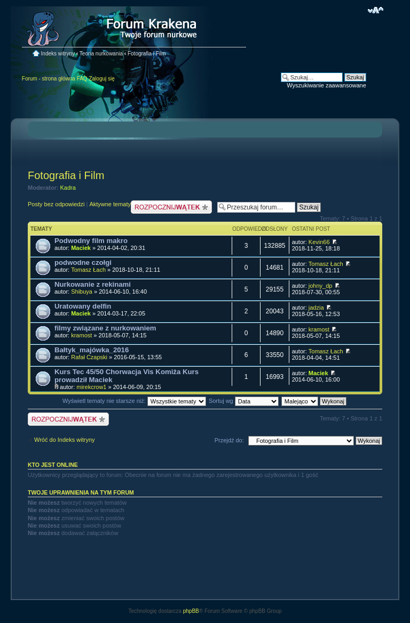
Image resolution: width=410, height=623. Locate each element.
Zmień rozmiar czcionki (375, 10)
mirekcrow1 (91, 387)
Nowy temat (171, 207)
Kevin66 (319, 242)
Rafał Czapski (89, 357)
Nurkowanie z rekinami (92, 284)
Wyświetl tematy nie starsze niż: (134, 401)
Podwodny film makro (91, 241)
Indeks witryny (58, 53)
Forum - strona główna (48, 79)
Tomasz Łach (88, 269)
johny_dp (321, 285)
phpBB (191, 611)
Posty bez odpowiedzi (56, 204)
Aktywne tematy (110, 204)
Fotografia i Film (147, 53)
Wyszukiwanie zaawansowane (326, 85)
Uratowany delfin (82, 306)
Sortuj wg (244, 401)
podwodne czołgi (83, 262)
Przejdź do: (229, 440)
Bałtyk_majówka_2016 (91, 350)
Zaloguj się (101, 79)
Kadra (68, 187)
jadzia (316, 307)
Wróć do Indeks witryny (64, 439)
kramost (81, 335)
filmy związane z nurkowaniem (105, 328)
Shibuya (81, 291)
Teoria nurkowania (101, 53)
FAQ (82, 79)
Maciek (81, 248)
